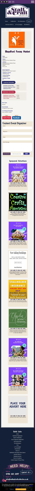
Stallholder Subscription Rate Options (17, 452)
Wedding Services (17, 456)
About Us (17, 450)
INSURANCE (27, 24)
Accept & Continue (21, 489)
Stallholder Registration (17, 435)
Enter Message (6, 142)
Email (4, 137)
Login (10, 1)
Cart (13, 1)
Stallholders (13, 21)
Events (29, 21)
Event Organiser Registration (17, 439)
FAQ (17, 445)
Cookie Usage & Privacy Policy (17, 460)
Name (4, 126)
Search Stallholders (17, 437)
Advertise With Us (9, 24)
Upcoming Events (17, 441)
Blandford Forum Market (16, 29)
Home (6, 21)
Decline (12, 489)
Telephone (5, 131)
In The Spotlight (18, 24)
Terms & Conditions (17, 458)
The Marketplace (21, 21)
